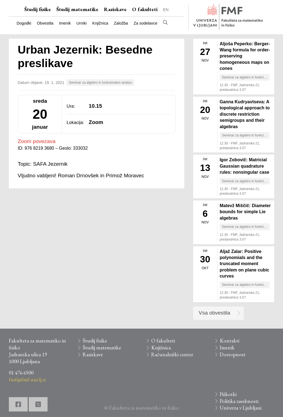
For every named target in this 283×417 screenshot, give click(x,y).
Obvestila (45, 23)
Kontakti (229, 340)
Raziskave (115, 9)
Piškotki (228, 394)
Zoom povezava (37, 141)
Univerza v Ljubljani (240, 407)
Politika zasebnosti (239, 401)
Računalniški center (172, 354)
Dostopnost (232, 354)
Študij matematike (77, 9)
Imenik (65, 23)
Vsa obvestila (214, 313)
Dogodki (24, 23)
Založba (121, 23)
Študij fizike (37, 9)
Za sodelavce (146, 23)
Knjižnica (100, 23)
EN (166, 9)
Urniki (82, 23)
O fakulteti (145, 9)
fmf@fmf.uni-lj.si (27, 379)
